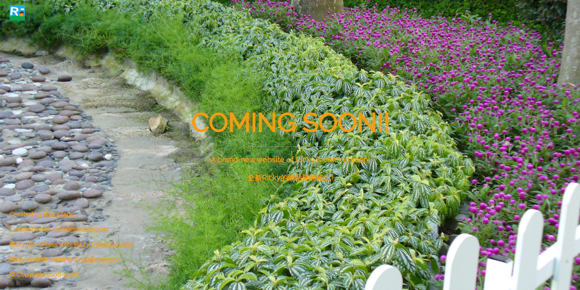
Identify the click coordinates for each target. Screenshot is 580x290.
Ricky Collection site (103, 244)
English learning (97, 259)
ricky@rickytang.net (80, 229)
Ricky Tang (59, 214)
